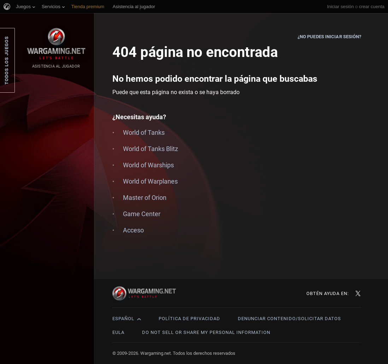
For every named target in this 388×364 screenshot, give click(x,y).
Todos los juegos (6, 60)
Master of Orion (144, 197)
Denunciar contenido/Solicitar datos (289, 318)
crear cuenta (371, 6)
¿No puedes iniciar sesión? (329, 36)
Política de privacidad (189, 318)
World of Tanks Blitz (150, 148)
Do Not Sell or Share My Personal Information (206, 332)
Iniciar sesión (340, 6)
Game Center (141, 214)
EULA (118, 332)
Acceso (133, 230)
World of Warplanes (150, 181)
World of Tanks (144, 132)
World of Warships (148, 165)
